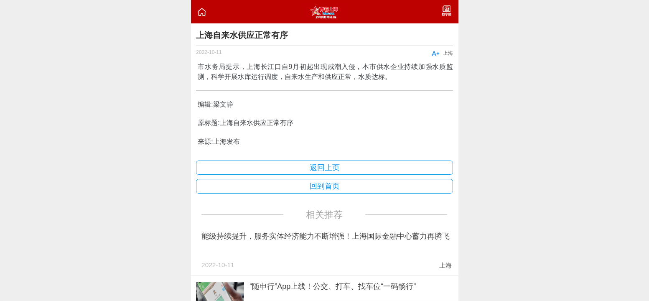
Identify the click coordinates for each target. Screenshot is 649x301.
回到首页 (325, 186)
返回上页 (325, 167)
